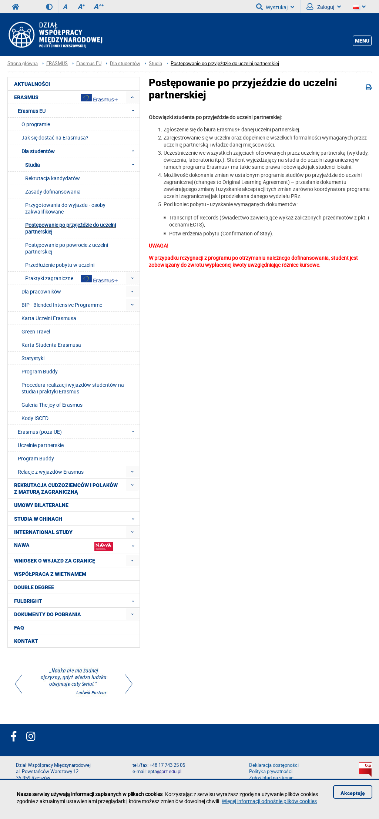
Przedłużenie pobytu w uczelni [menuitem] (59, 264)
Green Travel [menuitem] (35, 331)
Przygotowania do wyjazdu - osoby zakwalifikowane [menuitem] (65, 208)
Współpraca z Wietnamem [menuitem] (50, 574)
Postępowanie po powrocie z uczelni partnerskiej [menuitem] (66, 248)
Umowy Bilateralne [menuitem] (41, 505)
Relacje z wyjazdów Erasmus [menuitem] (51, 471)
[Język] (359, 6)
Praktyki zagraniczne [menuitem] (71, 278)
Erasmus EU (88, 63)
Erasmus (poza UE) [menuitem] (78, 431)
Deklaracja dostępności (274, 765)
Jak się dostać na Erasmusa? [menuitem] (54, 137)
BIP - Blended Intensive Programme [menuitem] (61, 304)
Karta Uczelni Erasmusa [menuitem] (48, 318)
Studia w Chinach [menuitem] (76, 518)
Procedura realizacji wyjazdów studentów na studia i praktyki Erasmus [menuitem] (72, 388)
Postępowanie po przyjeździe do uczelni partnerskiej (225, 63)
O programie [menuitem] (35, 124)
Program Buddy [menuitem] (39, 371)
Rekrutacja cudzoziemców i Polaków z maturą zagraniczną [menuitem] (66, 488)
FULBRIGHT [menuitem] (76, 601)
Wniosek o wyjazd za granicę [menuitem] (54, 561)
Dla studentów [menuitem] (80, 151)
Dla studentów (125, 63)
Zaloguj (323, 6)
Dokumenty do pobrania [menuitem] (47, 614)
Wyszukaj (275, 6)
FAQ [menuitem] (19, 628)
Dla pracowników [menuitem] (41, 291)
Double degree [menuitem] (34, 587)
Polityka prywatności (270, 771)
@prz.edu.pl (169, 771)
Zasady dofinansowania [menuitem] (53, 191)
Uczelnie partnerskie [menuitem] (41, 445)
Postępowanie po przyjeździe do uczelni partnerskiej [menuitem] (70, 228)
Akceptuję (353, 793)
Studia (155, 63)
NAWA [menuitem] (76, 546)
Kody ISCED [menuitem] (34, 418)
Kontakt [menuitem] (26, 641)
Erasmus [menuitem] (66, 97)
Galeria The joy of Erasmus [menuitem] (52, 404)
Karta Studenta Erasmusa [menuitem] (51, 344)
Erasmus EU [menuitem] (78, 111)
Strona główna (22, 63)
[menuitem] (132, 97)
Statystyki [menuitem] (32, 358)
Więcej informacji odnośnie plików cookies (269, 801)
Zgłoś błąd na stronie (271, 778)
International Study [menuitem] (43, 532)
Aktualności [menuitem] (32, 84)
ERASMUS (57, 63)
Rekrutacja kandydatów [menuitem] (52, 178)
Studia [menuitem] (82, 165)
